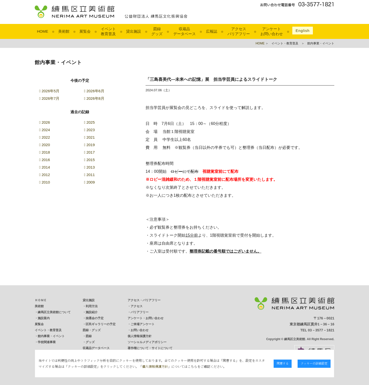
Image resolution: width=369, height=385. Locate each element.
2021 (89, 137)
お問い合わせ (140, 330)
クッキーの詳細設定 (314, 363)
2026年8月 (94, 98)
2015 (89, 160)
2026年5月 (49, 91)
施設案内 (44, 318)
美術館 (63, 31)
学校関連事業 (47, 342)
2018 (44, 152)
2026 (44, 122)
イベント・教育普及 (48, 330)
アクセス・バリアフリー (144, 300)
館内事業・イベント (51, 336)
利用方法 (92, 306)
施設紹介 (92, 312)
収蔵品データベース (96, 348)
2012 (44, 175)
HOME (42, 31)
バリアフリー (140, 312)
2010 (44, 182)
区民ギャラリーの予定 (101, 324)
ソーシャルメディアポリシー (147, 342)
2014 (44, 167)
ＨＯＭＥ (41, 300)
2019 (89, 145)
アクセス (137, 306)
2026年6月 (94, 91)
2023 (89, 130)
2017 (89, 152)
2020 (44, 145)
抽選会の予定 (95, 318)
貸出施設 (133, 31)
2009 (89, 182)
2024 (44, 130)
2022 (44, 137)
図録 (89, 336)
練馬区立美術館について (54, 312)
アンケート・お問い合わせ (146, 318)
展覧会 (85, 31)
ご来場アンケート (143, 324)
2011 (89, 175)
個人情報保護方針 (140, 336)
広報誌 (211, 31)
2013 (89, 167)
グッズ (90, 342)
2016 (44, 160)
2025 (89, 122)
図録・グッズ (92, 330)
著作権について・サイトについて (150, 348)
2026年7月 (49, 98)
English (303, 30)
